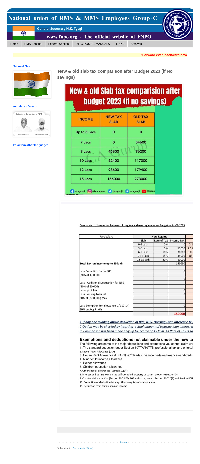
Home (14, 43)
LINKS (120, 43)
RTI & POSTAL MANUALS (93, 43)
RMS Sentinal (33, 43)
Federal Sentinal (59, 43)
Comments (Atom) (83, 448)
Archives (136, 43)
